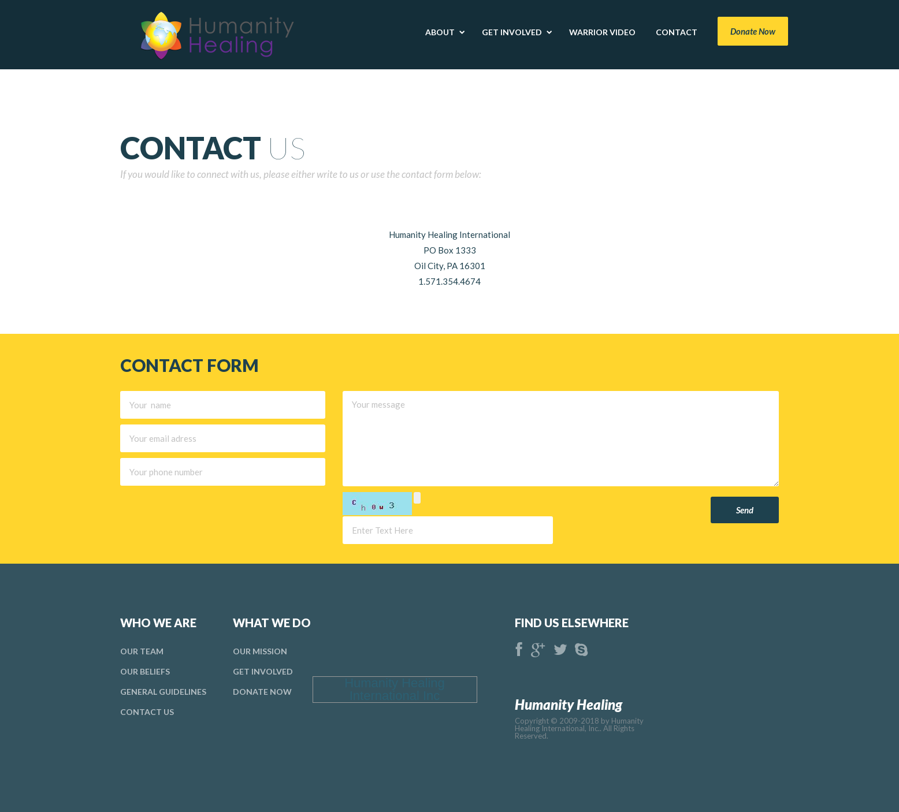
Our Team (142, 651)
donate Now (262, 691)
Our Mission (260, 651)
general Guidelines (163, 691)
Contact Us (147, 712)
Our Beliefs (145, 671)
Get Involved (263, 671)
